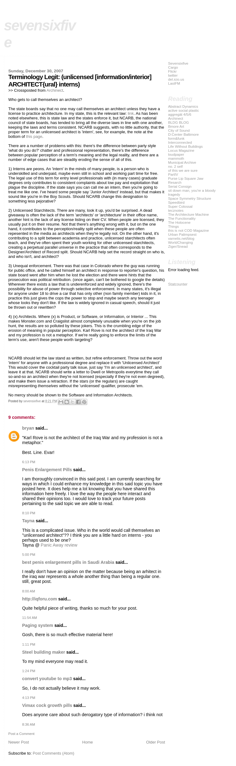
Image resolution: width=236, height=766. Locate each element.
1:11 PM (28, 644)
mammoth (176, 158)
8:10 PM (28, 513)
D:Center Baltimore (183, 134)
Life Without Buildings (185, 146)
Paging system (37, 625)
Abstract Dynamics (183, 106)
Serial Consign (179, 186)
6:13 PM (28, 462)
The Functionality (181, 218)
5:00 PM (28, 554)
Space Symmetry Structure (189, 198)
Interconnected (180, 142)
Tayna (28, 520)
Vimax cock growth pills (47, 705)
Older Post (155, 742)
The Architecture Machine (188, 214)
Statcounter (177, 284)
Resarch (175, 182)
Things (173, 226)
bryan (28, 428)
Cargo (173, 67)
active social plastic (183, 110)
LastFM (174, 83)
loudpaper (176, 154)
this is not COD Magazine (188, 230)
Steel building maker (43, 652)
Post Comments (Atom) (53, 753)
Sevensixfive (178, 63)
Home (87, 742)
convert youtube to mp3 (47, 678)
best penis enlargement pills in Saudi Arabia (68, 562)
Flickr (172, 71)
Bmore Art (176, 126)
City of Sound (179, 130)
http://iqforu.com (39, 598)
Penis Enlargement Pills (47, 469)
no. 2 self (175, 166)
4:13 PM (28, 698)
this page (34, 136)
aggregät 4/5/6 (179, 114)
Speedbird (176, 202)
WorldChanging (180, 242)
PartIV (173, 174)
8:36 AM (28, 724)
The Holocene (179, 222)
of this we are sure (183, 170)
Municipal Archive (182, 162)
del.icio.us (176, 79)
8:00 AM (28, 591)
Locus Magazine (181, 150)
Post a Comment (21, 734)
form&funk (176, 138)
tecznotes (175, 210)
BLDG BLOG (178, 122)
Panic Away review (59, 545)
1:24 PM (28, 671)
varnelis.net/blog (181, 238)
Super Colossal (180, 206)
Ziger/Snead (178, 246)
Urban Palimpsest (182, 234)
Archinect (54, 90)
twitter (173, 75)
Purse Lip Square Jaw (185, 178)
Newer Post (18, 742)
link (131, 113)
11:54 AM (29, 618)
